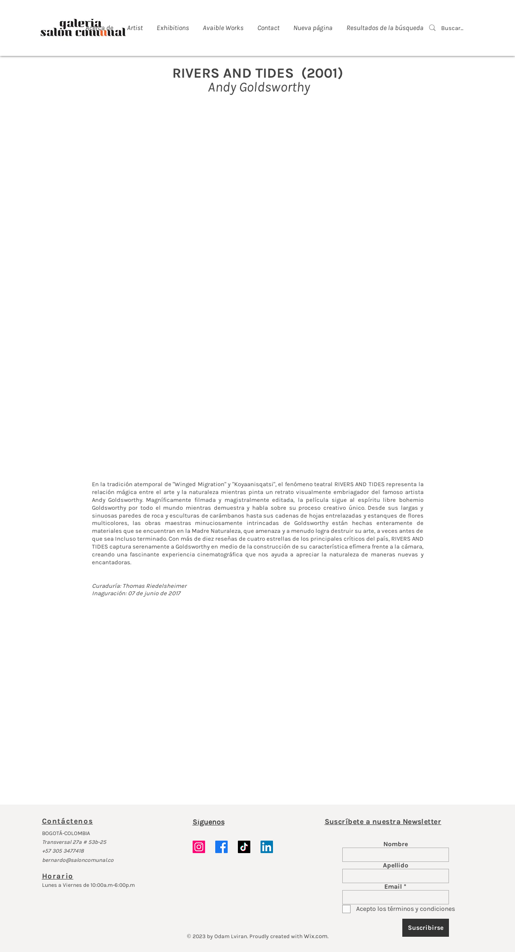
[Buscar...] (453, 28)
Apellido (395, 865)
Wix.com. (316, 936)
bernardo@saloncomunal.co (78, 860)
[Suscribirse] (425, 928)
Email (393, 887)
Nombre (395, 844)
